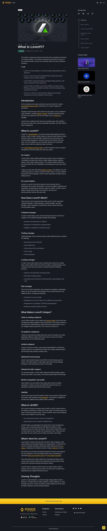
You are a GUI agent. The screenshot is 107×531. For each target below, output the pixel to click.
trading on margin (46, 170)
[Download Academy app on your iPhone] (24, 517)
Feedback (57, 514)
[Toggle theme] (103, 2)
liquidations (44, 397)
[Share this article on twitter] (79, 13)
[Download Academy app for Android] (33, 517)
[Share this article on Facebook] (83, 13)
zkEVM (55, 448)
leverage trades (51, 320)
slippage (44, 113)
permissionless (33, 134)
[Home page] (6, 3)
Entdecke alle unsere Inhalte (53, 501)
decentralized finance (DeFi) (29, 106)
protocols (57, 115)
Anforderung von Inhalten (61, 512)
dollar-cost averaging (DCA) (36, 455)
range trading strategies (54, 455)
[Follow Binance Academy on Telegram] (78, 508)
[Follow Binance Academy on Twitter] (76, 508)
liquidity (39, 113)
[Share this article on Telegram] (88, 13)
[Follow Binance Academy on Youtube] (81, 508)
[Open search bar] (97, 3)
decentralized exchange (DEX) (33, 147)
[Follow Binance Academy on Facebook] (73, 508)
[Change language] (100, 3)
